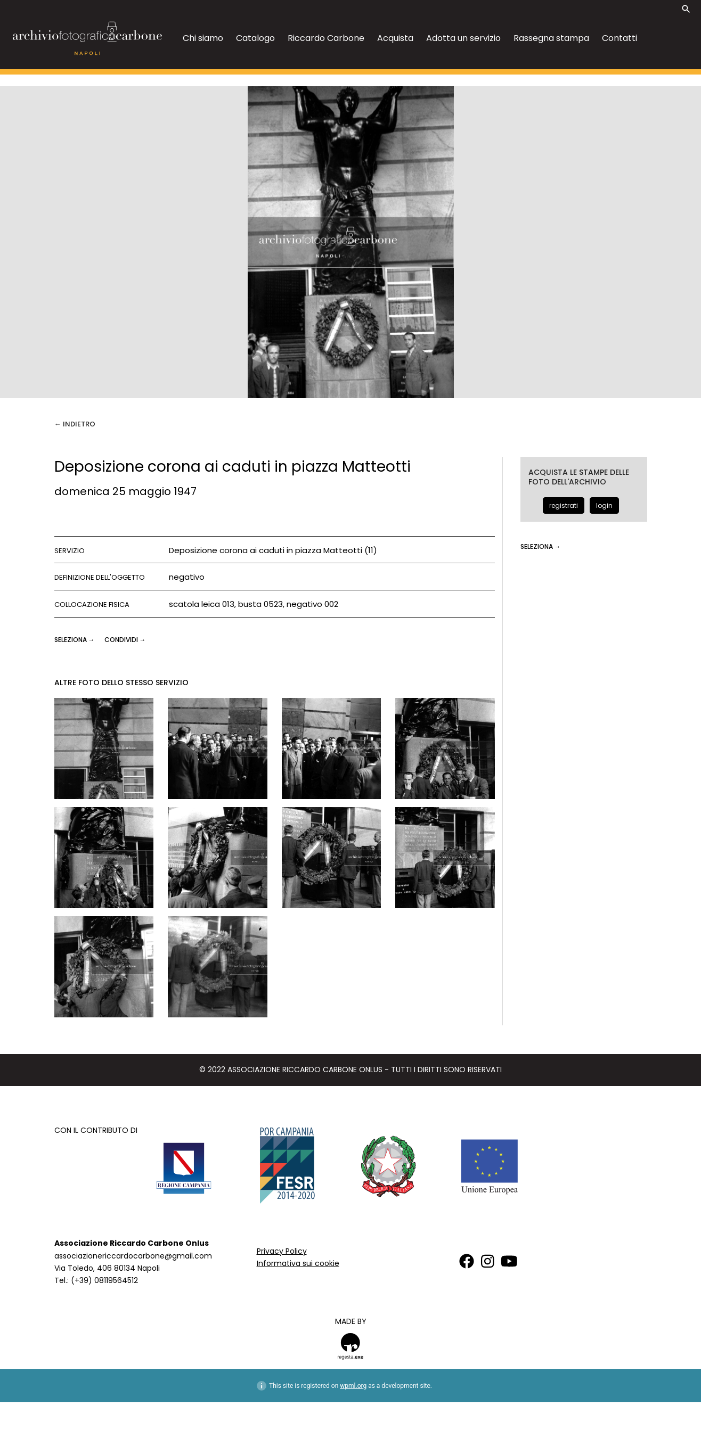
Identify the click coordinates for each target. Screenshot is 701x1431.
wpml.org (353, 1385)
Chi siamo (203, 38)
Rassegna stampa (551, 38)
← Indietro (74, 424)
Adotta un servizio (463, 38)
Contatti (619, 38)
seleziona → (75, 639)
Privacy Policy (282, 1251)
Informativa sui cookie (298, 1263)
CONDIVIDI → (125, 639)
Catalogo (255, 38)
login (604, 505)
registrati (563, 505)
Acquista (395, 38)
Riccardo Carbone (326, 38)
